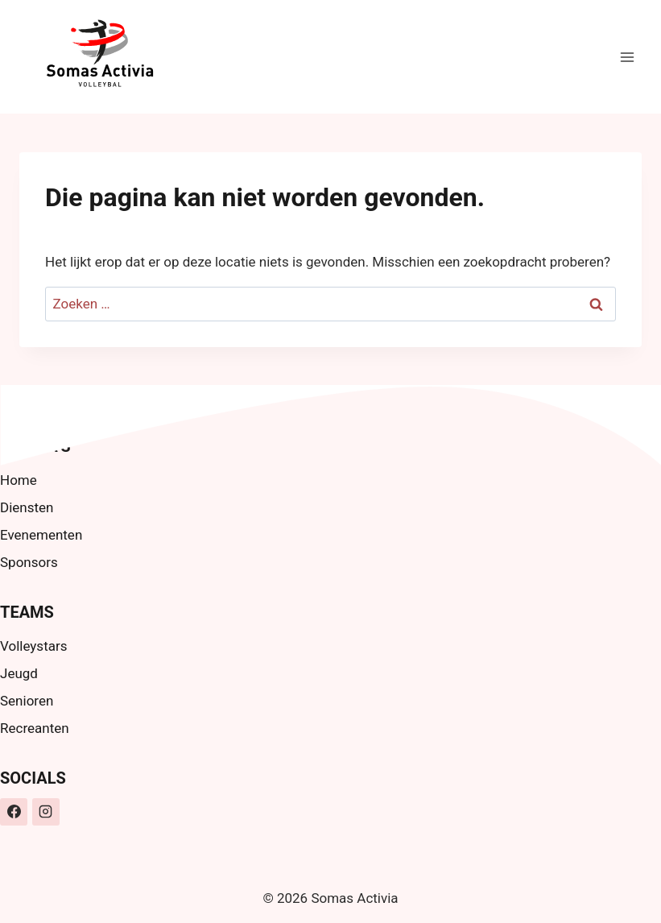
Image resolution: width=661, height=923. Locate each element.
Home (18, 480)
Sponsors (29, 562)
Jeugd (19, 673)
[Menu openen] (627, 56)
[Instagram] (46, 812)
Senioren (26, 701)
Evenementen (41, 535)
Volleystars (33, 646)
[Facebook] (13, 812)
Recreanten (34, 728)
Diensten (26, 507)
